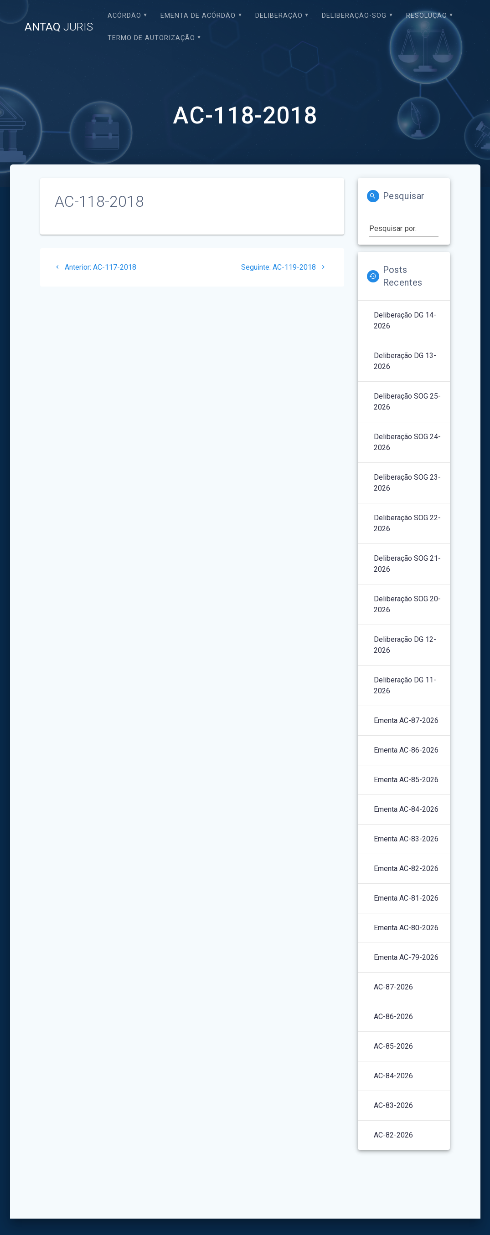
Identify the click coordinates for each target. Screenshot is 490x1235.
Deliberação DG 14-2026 (405, 320)
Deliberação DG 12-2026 (405, 645)
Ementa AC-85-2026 (406, 779)
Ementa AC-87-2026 (406, 720)
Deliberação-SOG (354, 16)
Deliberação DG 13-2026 (405, 361)
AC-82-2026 (393, 1135)
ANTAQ (59, 26)
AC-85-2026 (393, 1046)
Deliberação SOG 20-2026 (407, 604)
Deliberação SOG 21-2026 (407, 564)
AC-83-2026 (393, 1105)
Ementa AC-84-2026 (406, 809)
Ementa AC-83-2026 (406, 839)
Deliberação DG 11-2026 (405, 685)
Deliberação (279, 16)
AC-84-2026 (393, 1075)
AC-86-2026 (393, 1016)
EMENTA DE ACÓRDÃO (198, 16)
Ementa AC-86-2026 (406, 750)
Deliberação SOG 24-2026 (407, 442)
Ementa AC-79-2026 (406, 957)
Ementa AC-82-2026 (406, 868)
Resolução (426, 16)
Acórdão (124, 16)
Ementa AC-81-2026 (406, 898)
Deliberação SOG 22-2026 (407, 523)
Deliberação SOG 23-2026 (407, 482)
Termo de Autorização (151, 38)
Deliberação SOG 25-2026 (407, 401)
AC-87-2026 (393, 987)
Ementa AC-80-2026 (406, 927)
